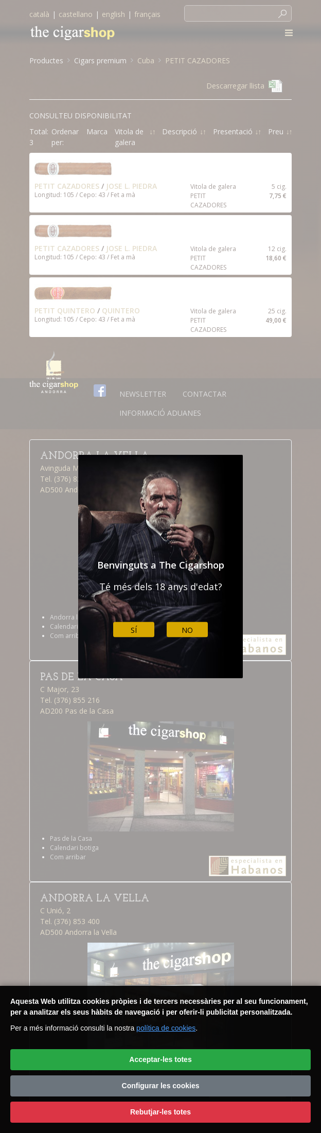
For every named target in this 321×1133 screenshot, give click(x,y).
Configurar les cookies (161, 1086)
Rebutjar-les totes (160, 1112)
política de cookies (165, 1028)
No (187, 629)
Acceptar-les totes (160, 1059)
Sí (134, 629)
